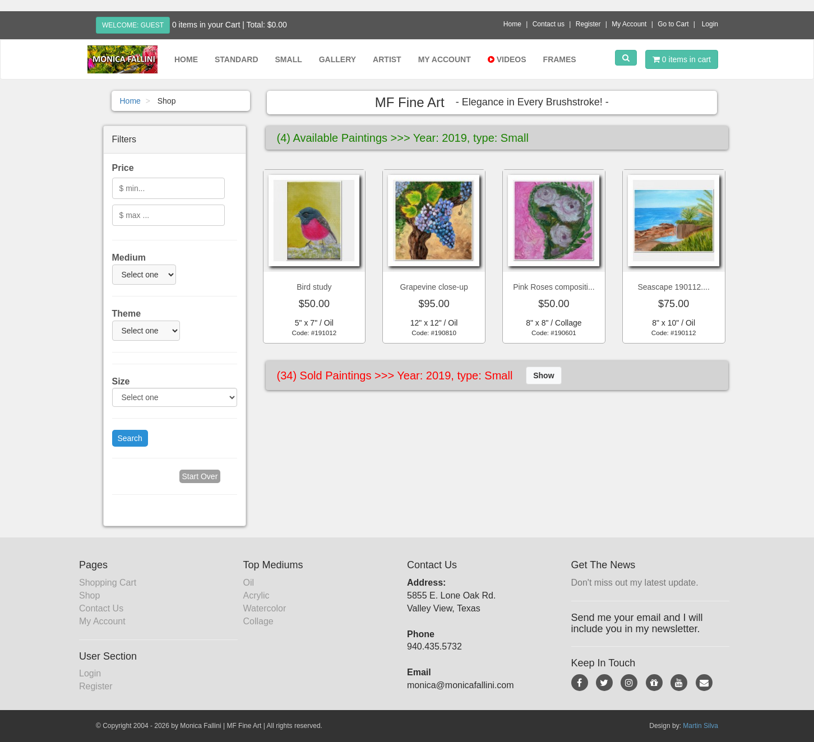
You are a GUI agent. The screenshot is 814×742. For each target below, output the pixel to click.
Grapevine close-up (434, 286)
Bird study (314, 286)
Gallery (337, 59)
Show (543, 375)
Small (288, 59)
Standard (236, 59)
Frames (559, 59)
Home (512, 24)
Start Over (200, 476)
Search (130, 438)
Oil (249, 582)
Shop (89, 595)
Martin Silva (700, 726)
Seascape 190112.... (673, 286)
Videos (507, 59)
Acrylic (256, 595)
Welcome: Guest (133, 25)
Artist (387, 59)
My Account (629, 24)
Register (588, 24)
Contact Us (101, 608)
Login (710, 24)
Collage (258, 621)
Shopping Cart (107, 582)
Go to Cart (673, 24)
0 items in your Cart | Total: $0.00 (229, 24)
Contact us (549, 24)
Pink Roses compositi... (554, 286)
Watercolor (264, 608)
